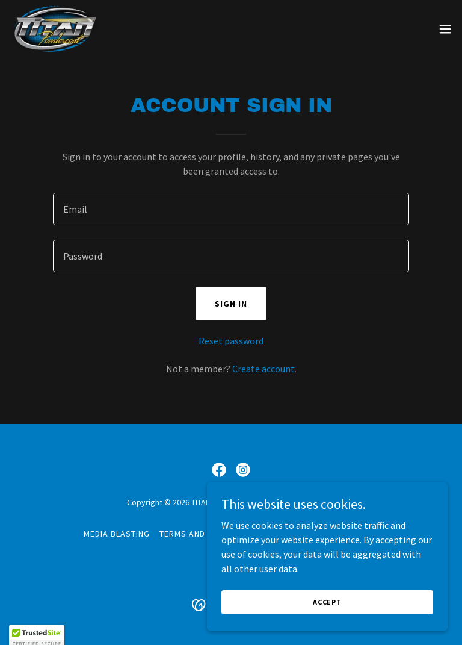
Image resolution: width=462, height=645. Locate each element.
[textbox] (231, 209)
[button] (445, 29)
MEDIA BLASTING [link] (117, 533)
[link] (54, 29)
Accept (327, 601)
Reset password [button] (231, 341)
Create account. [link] (264, 369)
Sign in (231, 303)
